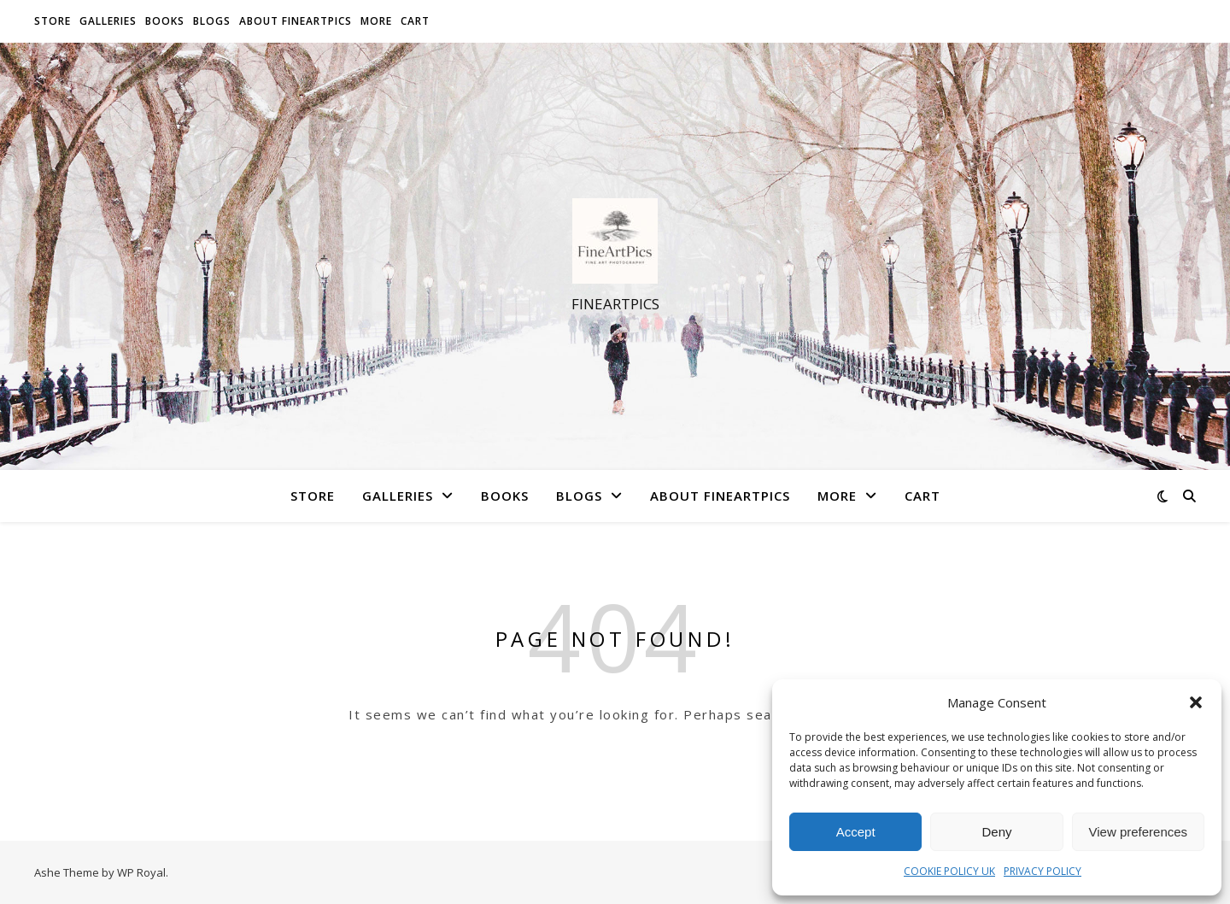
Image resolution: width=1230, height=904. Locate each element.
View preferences (1138, 832)
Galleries (108, 21)
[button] (1195, 702)
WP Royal (141, 872)
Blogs (212, 21)
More (376, 21)
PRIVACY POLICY (1042, 871)
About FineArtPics (295, 21)
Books (164, 21)
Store (52, 21)
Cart (415, 21)
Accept (856, 832)
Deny (996, 832)
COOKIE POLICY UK (949, 871)
